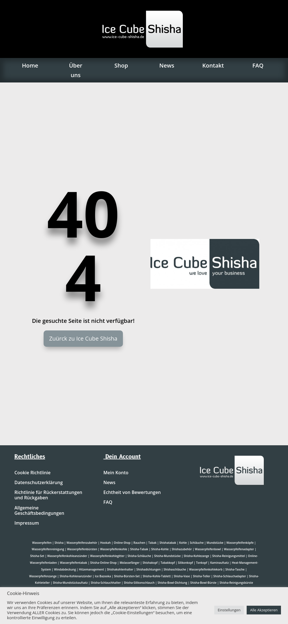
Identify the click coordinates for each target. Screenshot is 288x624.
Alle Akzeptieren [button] (264, 609)
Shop (121, 65)
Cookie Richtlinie (32, 473)
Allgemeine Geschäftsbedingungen (39, 510)
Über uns (75, 70)
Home (30, 65)
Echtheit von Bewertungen (132, 492)
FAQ (258, 65)
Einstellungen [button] (229, 609)
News (166, 65)
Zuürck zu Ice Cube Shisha (83, 338)
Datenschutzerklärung (38, 483)
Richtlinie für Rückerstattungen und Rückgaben (48, 495)
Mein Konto (116, 473)
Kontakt (213, 65)
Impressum (26, 523)
